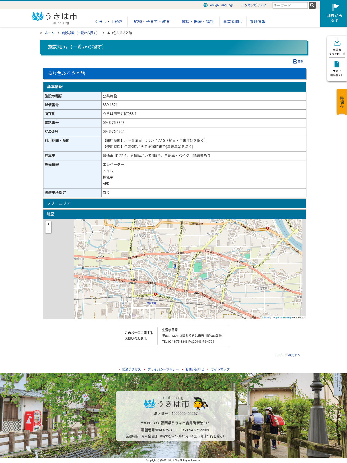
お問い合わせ (194, 369)
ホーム (49, 33)
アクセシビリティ (253, 5)
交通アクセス (131, 369)
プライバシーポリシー (163, 369)
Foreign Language (218, 5)
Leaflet (266, 317)
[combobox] (290, 5)
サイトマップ (220, 369)
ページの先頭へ (290, 355)
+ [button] (48, 224)
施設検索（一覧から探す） (80, 33)
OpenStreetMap (283, 317)
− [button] (48, 230)
